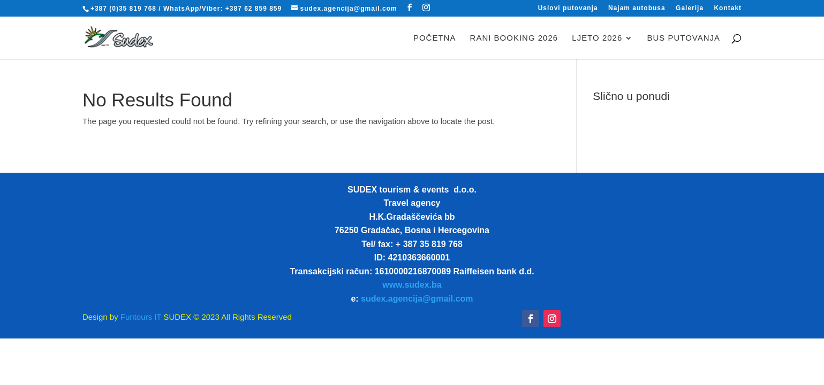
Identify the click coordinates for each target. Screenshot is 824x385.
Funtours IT (140, 316)
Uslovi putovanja (568, 8)
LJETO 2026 (597, 38)
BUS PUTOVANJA (683, 38)
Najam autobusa (637, 8)
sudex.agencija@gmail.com (417, 298)
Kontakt (728, 8)
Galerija (690, 8)
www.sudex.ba (412, 284)
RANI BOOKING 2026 (514, 38)
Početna (434, 38)
